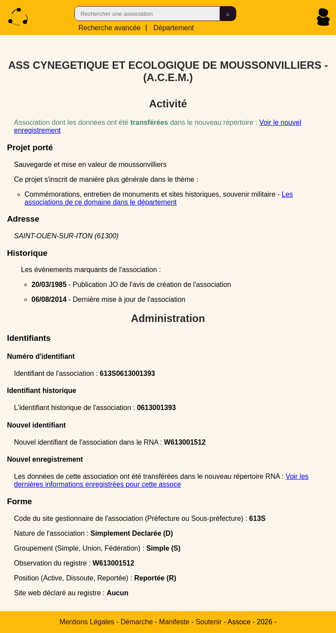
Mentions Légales (87, 622)
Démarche (137, 622)
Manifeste (174, 622)
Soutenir (209, 622)
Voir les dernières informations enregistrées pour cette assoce (161, 480)
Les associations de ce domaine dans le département (158, 198)
